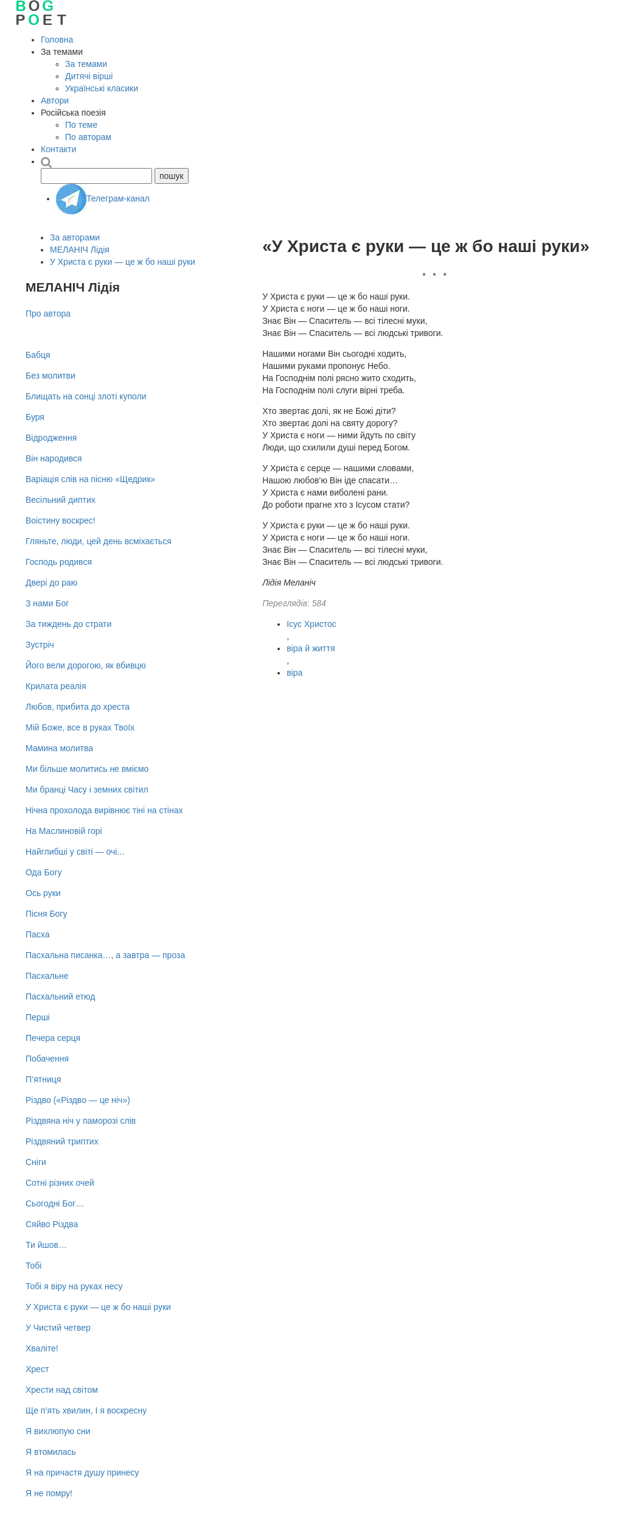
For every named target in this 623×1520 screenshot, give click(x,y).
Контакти (58, 149)
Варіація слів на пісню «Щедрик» (90, 479)
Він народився (54, 458)
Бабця (38, 355)
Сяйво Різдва (52, 1224)
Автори (55, 100)
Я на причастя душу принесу (82, 1472)
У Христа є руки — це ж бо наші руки (122, 262)
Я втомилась (51, 1452)
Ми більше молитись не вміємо (87, 769)
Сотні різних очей (60, 1183)
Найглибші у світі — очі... (75, 851)
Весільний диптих (61, 500)
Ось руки (43, 893)
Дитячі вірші (89, 76)
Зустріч (40, 645)
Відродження (51, 438)
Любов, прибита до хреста (78, 707)
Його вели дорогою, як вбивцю (86, 665)
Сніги (36, 1162)
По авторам (88, 137)
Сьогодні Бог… (55, 1203)
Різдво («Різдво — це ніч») (78, 1100)
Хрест (37, 1369)
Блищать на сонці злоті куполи (86, 396)
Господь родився (59, 562)
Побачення (47, 1058)
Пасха (37, 934)
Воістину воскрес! (61, 520)
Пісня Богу (46, 914)
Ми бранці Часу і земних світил (87, 789)
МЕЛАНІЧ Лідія (80, 249)
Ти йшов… (46, 1245)
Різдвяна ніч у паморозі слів (81, 1121)
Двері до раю (51, 582)
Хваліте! (42, 1348)
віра (294, 673)
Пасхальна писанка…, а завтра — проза (105, 955)
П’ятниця (43, 1079)
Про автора (48, 313)
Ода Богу (44, 872)
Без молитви (50, 375)
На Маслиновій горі (64, 831)
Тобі (33, 1265)
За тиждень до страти (68, 624)
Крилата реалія (56, 686)
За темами (86, 64)
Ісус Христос (311, 624)
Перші (38, 1017)
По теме (81, 125)
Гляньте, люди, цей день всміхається (99, 541)
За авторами (75, 237)
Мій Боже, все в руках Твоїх (80, 727)
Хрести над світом (62, 1390)
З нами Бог (47, 603)
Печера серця (53, 1038)
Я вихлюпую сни (58, 1431)
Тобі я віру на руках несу (74, 1286)
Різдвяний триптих (62, 1141)
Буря (35, 417)
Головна (57, 39)
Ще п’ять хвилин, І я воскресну (86, 1410)
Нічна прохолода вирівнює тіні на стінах (104, 810)
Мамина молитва (59, 748)
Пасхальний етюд (60, 996)
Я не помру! (49, 1493)
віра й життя (311, 648)
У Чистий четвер (58, 1328)
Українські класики (101, 88)
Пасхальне (47, 976)
